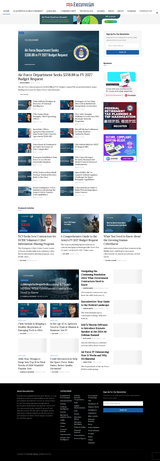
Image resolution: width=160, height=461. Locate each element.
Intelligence (92, 410)
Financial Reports (77, 431)
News (111, 11)
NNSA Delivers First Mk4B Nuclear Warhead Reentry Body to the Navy (45, 174)
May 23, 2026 (37, 109)
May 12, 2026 (74, 254)
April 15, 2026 (64, 372)
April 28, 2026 (43, 296)
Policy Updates (93, 427)
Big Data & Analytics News (65, 416)
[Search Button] (157, 13)
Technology (86, 11)
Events (76, 414)
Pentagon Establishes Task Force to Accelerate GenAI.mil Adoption (45, 159)
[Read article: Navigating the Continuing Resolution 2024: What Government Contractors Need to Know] (127, 276)
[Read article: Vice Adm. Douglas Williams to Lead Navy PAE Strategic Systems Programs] (66, 118)
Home (6, 11)
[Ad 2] (120, 148)
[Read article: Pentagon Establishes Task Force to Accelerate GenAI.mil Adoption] (24, 161)
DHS (75, 403)
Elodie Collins (110, 260)
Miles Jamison (25, 83)
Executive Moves (77, 418)
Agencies (51, 11)
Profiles (91, 434)
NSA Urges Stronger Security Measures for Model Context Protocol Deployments (86, 161)
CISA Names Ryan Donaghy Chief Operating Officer (44, 116)
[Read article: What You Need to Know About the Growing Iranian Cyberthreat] (123, 223)
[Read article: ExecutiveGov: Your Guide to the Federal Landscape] (127, 307)
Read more (25, 94)
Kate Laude (87, 338)
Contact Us (145, 11)
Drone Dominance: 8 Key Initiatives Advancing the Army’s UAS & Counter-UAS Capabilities (44, 191)
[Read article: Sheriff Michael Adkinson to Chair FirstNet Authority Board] (66, 133)
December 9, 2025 (98, 338)
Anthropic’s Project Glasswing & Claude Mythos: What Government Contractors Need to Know (46, 288)
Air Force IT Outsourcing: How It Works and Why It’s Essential (95, 355)
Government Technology (92, 397)
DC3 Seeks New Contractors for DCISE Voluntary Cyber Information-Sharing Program (37, 240)
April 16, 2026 (40, 372)
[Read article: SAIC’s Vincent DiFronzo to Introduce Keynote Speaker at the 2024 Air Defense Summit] (127, 330)
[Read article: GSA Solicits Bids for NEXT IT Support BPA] (66, 148)
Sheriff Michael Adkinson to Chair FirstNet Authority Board (86, 131)
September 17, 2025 (101, 308)
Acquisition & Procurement (28, 11)
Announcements (66, 401)
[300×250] (120, 84)
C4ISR (62, 420)
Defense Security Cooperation (79, 398)
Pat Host (23, 260)
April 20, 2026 (32, 333)
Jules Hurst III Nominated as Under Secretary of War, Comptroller (44, 146)
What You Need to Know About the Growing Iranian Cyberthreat (122, 240)
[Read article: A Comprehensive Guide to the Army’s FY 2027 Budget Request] (80, 223)
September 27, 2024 (101, 288)
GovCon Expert (80, 438)
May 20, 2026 (37, 197)
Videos (90, 440)
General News (79, 435)
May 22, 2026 (35, 83)
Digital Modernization (79, 407)
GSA (89, 401)
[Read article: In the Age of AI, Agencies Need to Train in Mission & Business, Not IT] (64, 310)
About (120, 11)
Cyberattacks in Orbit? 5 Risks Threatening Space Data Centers (86, 190)
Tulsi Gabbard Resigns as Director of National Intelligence (44, 103)
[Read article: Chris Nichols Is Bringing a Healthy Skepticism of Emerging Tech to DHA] (32, 310)
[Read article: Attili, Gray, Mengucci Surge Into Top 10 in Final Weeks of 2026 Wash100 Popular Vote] (32, 345)
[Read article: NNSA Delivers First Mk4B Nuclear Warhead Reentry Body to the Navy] (24, 176)
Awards (101, 11)
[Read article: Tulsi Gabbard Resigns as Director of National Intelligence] (24, 105)
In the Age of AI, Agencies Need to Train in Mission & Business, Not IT (64, 327)
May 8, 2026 (121, 260)
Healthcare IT (93, 404)
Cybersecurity (68, 11)
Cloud (62, 426)
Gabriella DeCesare (29, 296)
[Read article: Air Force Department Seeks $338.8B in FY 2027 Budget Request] (58, 51)
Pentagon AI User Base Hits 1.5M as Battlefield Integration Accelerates (86, 103)
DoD (21, 33)
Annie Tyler (87, 362)
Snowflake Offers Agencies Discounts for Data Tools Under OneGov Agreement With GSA (45, 133)
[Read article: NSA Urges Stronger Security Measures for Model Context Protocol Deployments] (66, 161)
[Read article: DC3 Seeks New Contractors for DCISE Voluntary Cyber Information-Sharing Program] (37, 223)
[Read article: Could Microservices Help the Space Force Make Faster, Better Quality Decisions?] (64, 345)
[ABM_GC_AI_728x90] (80, 19)
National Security (91, 420)
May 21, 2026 (37, 152)
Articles (23, 231)
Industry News (93, 407)
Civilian (62, 423)
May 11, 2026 (64, 333)
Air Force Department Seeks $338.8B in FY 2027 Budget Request (55, 77)
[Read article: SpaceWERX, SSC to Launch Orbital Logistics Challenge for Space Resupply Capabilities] (66, 176)
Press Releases (93, 431)
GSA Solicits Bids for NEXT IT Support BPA (86, 145)
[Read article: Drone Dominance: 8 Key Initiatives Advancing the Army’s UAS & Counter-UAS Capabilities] (24, 191)
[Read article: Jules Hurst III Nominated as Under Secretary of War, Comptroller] (24, 148)
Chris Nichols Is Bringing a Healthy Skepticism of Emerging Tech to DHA (32, 327)
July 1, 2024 (97, 362)
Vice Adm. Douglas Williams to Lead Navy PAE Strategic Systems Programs (87, 117)
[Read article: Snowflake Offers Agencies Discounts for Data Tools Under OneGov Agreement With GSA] (24, 133)
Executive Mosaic (32, 454)
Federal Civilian (80, 427)
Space (90, 437)
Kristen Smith (88, 288)
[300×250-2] (120, 116)
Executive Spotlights (78, 423)
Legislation (92, 413)
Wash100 (131, 11)
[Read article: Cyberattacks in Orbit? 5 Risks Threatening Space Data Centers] (66, 191)
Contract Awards (63, 430)
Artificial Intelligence (64, 408)
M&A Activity (93, 416)
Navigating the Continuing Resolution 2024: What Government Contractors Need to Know (94, 278)
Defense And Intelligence (64, 439)
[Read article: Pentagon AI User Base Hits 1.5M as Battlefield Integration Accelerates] (66, 105)
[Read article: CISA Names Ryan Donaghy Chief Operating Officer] (24, 118)
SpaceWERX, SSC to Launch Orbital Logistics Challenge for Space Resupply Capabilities (86, 176)
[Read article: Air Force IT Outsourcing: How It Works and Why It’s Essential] (127, 357)
